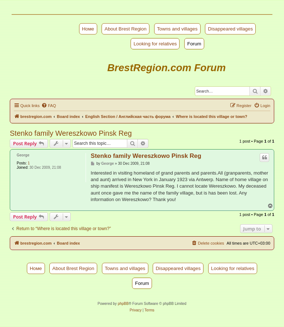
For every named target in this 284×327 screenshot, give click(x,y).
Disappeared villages (230, 29)
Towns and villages (177, 29)
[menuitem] (48, 105)
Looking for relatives (155, 43)
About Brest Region (125, 29)
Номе (88, 29)
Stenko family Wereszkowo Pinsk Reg (71, 133)
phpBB (123, 304)
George (23, 155)
